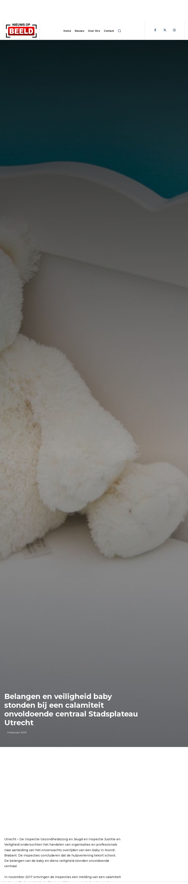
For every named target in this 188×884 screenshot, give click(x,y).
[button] (119, 31)
